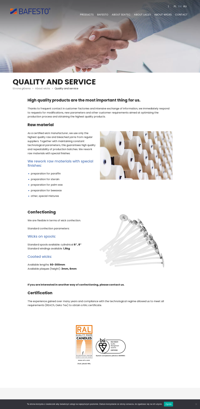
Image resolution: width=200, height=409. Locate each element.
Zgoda (168, 404)
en (179, 6)
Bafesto (102, 14)
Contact (181, 14)
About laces (142, 14)
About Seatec (121, 14)
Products (87, 14)
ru (185, 6)
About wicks (163, 14)
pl (175, 6)
